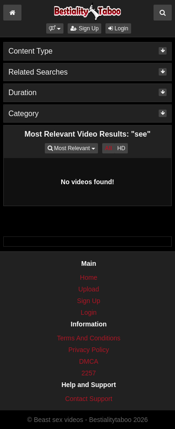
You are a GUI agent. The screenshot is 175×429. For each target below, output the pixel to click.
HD (121, 148)
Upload (88, 289)
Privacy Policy (88, 349)
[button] (54, 28)
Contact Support (88, 398)
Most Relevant (73, 148)
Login (118, 28)
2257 (88, 373)
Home (88, 277)
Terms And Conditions (88, 338)
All (108, 148)
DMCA (88, 361)
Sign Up (84, 28)
